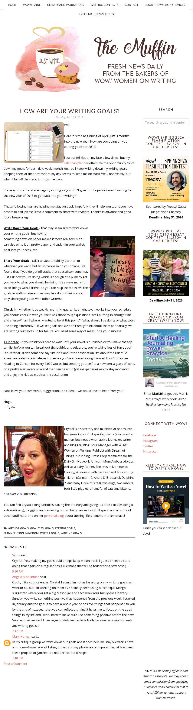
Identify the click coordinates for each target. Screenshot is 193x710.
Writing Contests (104, 4)
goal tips (37, 528)
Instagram (150, 441)
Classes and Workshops (65, 4)
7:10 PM (17, 658)
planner (10, 533)
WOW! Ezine (32, 4)
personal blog (54, 516)
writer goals (49, 533)
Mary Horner (21, 636)
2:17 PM (17, 631)
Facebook (149, 435)
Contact (131, 4)
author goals (18, 528)
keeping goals (65, 528)
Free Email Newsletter (96, 14)
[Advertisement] (166, 602)
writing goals (71, 533)
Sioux (16, 555)
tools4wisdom (28, 533)
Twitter (148, 446)
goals (49, 528)
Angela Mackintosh (25, 577)
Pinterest (149, 452)
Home (12, 4)
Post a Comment (15, 664)
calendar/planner (76, 163)
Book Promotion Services (165, 4)
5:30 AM (17, 571)
